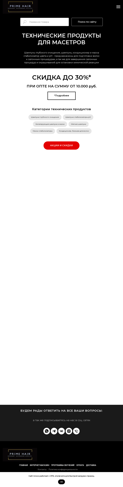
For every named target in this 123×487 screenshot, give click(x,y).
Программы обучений (62, 465)
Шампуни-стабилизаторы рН (78, 117)
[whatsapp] (46, 431)
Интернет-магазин (39, 465)
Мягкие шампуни (78, 124)
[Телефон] (76, 431)
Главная (23, 465)
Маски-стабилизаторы (42, 131)
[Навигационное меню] (118, 6)
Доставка (91, 465)
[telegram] (54, 431)
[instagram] (69, 431)
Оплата (80, 465)
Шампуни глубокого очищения (45, 117)
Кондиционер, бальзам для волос (74, 131)
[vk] (61, 431)
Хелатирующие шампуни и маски (50, 124)
